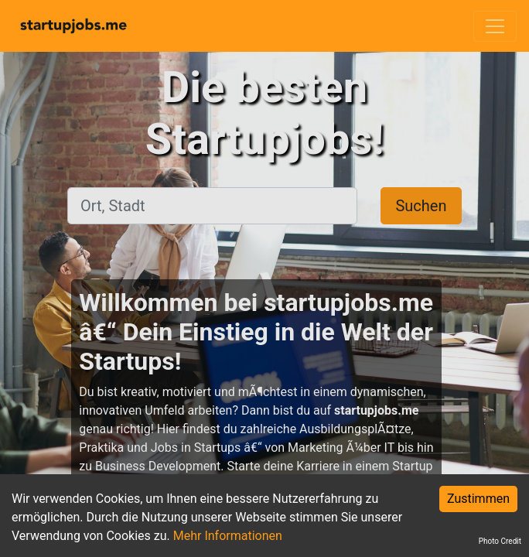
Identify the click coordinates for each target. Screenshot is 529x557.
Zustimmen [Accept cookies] (478, 498)
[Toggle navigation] (495, 26)
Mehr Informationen (227, 535)
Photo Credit (500, 541)
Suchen (420, 205)
